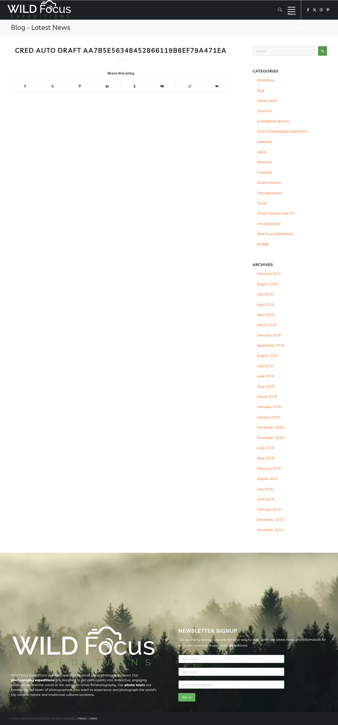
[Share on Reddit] (189, 86)
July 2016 (265, 489)
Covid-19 (264, 111)
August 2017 (267, 478)
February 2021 (269, 273)
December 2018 (270, 427)
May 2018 (265, 458)
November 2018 (270, 437)
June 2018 (265, 448)
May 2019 (265, 386)
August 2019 (267, 355)
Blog (260, 90)
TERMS (93, 718)
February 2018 (269, 468)
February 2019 (269, 406)
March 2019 (267, 396)
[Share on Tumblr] (134, 86)
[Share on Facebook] (25, 86)
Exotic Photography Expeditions (282, 131)
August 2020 (267, 284)
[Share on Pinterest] (79, 86)
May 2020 (265, 304)
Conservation (267, 100)
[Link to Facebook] (308, 9)
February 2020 (269, 335)
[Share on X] (52, 86)
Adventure (265, 80)
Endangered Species (273, 121)
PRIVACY (82, 718)
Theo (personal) (269, 193)
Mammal (264, 162)
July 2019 (265, 366)
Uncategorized (268, 223)
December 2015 (270, 519)
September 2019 (271, 345)
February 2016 (269, 509)
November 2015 (270, 530)
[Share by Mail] (216, 86)
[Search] (280, 10)
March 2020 (267, 325)
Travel (262, 203)
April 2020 (265, 314)
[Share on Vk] (162, 86)
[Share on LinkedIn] (107, 86)
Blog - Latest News (40, 27)
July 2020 (265, 294)
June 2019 (265, 376)
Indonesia (264, 141)
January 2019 (268, 417)
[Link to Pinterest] (328, 9)
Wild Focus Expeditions (275, 234)
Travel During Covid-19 (275, 213)
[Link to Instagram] (321, 9)
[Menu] (290, 10)
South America (269, 182)
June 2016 (265, 499)
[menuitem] (280, 10)
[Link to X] (314, 9)
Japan (261, 152)
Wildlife (263, 244)
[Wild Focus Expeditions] (40, 10)
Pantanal (264, 172)
